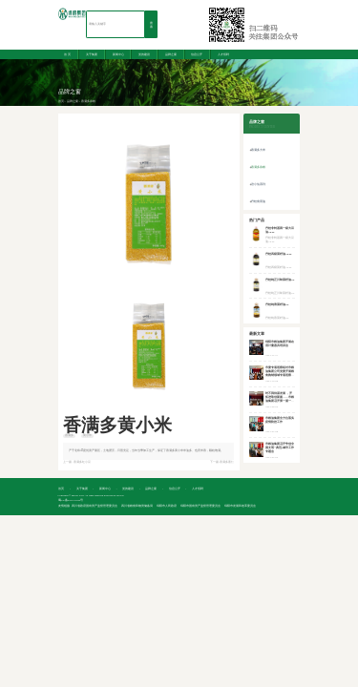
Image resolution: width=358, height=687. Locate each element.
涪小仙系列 (258, 184)
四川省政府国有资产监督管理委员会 (94, 506)
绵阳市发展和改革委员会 (240, 506)
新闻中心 (118, 54)
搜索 (151, 25)
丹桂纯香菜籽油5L (276, 304)
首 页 (67, 54)
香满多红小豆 (82, 462)
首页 (61, 101)
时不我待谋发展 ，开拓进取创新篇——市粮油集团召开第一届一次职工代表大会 (279, 399)
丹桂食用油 (258, 201)
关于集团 (91, 54)
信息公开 (196, 54)
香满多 (69, 435)
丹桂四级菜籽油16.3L (278, 254)
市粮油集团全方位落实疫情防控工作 (279, 420)
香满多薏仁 (227, 462)
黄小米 (87, 435)
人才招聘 (223, 54)
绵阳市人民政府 (167, 506)
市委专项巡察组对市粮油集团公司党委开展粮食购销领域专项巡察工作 (279, 373)
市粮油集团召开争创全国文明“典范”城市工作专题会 (279, 448)
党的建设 (144, 54)
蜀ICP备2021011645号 (71, 500)
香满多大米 (258, 150)
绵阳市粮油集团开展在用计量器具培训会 (279, 344)
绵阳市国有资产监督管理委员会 (200, 506)
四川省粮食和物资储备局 (137, 506)
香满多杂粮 (88, 101)
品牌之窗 (171, 54)
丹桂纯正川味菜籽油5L (279, 280)
